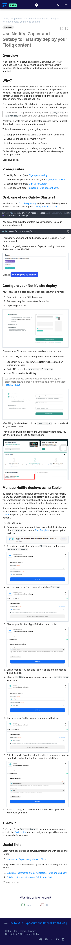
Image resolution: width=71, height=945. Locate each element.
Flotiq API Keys (12, 384)
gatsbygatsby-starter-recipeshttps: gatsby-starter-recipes (36, 214)
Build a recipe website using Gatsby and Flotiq (30, 877)
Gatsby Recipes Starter (45, 206)
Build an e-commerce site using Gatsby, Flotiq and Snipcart (37, 873)
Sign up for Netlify (38, 175)
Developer (8, 27)
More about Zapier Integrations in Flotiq (27, 859)
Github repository (27, 203)
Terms (23, 931)
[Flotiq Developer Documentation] (4, 5)
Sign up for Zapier (38, 183)
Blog (15, 931)
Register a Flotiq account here (43, 188)
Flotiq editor (21, 832)
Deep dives (16, 18)
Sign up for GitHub (55, 179)
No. (48, 905)
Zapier (5, 514)
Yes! (29, 905)
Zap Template (42, 530)
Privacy (32, 931)
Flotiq (8, 931)
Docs (5, 18)
